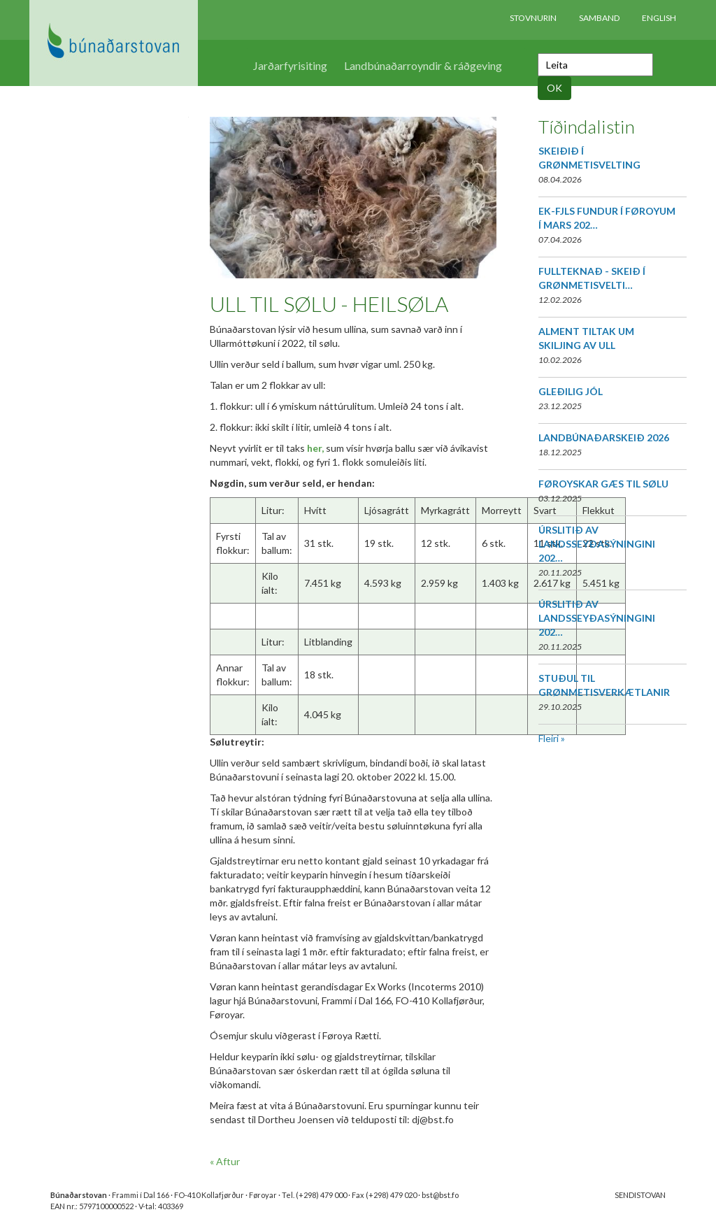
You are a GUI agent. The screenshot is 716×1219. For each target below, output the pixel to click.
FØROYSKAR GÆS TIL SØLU (603, 484)
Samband (599, 18)
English (659, 18)
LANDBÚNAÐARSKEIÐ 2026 (603, 437)
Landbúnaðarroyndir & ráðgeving (423, 65)
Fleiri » (551, 738)
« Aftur (225, 1161)
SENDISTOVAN (640, 1194)
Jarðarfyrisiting (290, 65)
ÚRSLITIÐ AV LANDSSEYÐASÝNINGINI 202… (596, 544)
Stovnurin (533, 18)
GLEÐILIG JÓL (570, 391)
